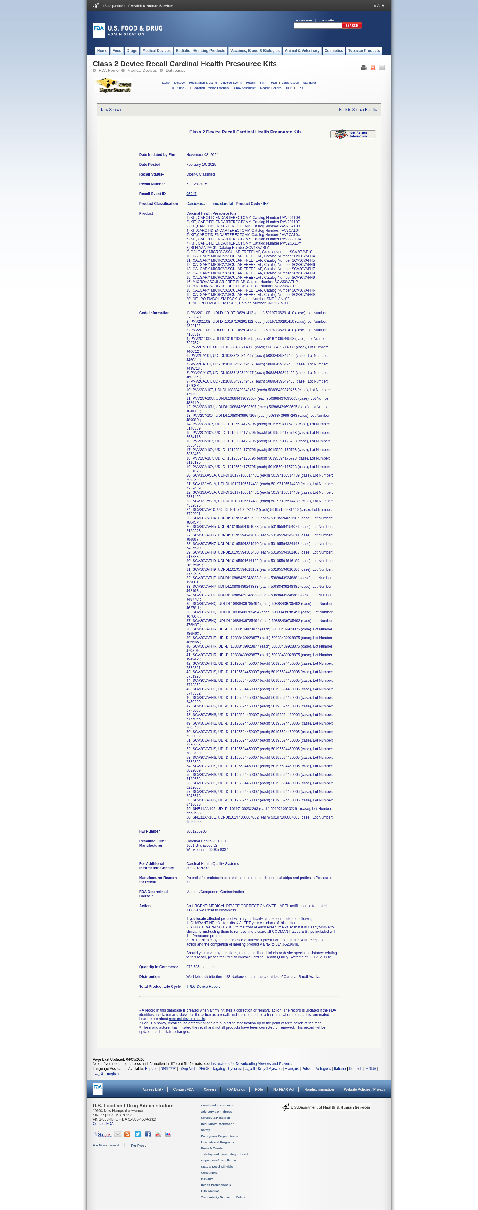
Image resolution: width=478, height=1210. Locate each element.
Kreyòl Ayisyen (270, 1068)
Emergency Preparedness (219, 1136)
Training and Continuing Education (226, 1154)
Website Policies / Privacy (364, 1089)
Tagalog (218, 1068)
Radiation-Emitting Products (210, 87)
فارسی (98, 1073)
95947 (191, 194)
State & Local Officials (217, 1166)
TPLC (301, 87)
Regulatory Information (217, 1123)
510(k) (166, 82)
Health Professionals (216, 1184)
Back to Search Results (358, 109)
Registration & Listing (203, 82)
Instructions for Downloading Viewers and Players (251, 1064)
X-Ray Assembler (244, 87)
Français (292, 1068)
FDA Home (109, 70)
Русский (235, 1068)
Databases (175, 70)
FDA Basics (236, 1089)
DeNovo (179, 82)
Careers (210, 1089)
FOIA (259, 1089)
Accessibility (153, 1089)
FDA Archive (210, 1191)
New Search (111, 109)
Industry (207, 1178)
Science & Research (215, 1117)
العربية (250, 1068)
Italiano (340, 1068)
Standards (310, 82)
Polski (307, 1068)
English (113, 1073)
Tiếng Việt (187, 1068)
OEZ (265, 204)
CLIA (289, 87)
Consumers (209, 1172)
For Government (106, 1145)
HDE (274, 82)
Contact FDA (183, 1089)
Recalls (250, 82)
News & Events (212, 1148)
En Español (327, 20)
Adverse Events (231, 82)
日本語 (370, 1068)
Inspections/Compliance (218, 1160)
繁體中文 (168, 1068)
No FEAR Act (283, 1089)
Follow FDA (304, 20)
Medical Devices (142, 70)
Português (322, 1068)
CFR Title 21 (180, 87)
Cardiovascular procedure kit (209, 204)
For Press (139, 1145)
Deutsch (355, 1068)
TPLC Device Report (203, 986)
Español (151, 1068)
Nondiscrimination (319, 1089)
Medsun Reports (270, 87)
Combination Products (217, 1105)
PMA (263, 82)
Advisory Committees (216, 1111)
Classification (290, 82)
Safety (205, 1130)
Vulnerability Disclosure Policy (223, 1197)
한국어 (203, 1068)
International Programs (217, 1142)
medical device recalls (187, 1019)
